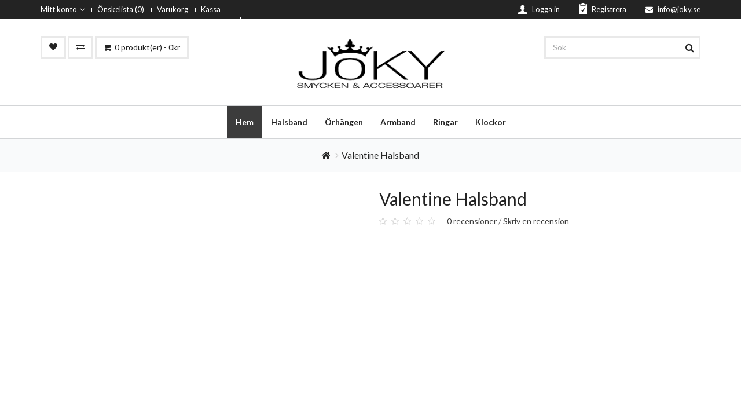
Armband (398, 122)
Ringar (445, 122)
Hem (245, 122)
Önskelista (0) (120, 9)
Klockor (490, 122)
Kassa (211, 9)
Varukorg (172, 9)
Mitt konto (63, 9)
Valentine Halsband (380, 154)
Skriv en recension (536, 221)
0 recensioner (472, 221)
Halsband (289, 122)
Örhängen (344, 122)
